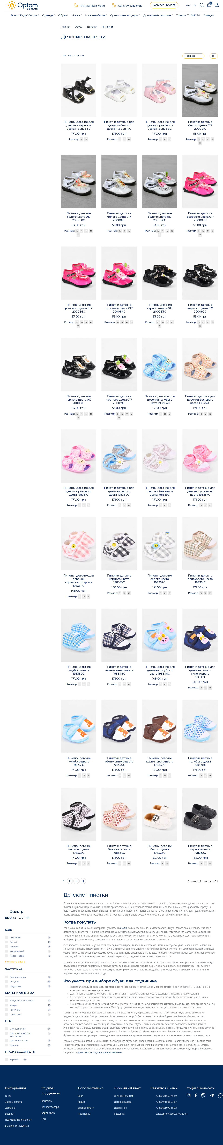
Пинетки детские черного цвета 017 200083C (160, 309)
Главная (65, 26)
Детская (92, 26)
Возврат (9, 1113)
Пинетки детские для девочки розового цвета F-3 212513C (160, 125)
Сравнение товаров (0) (72, 55)
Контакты (46, 1101)
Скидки (209, 15)
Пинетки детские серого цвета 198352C (159, 580)
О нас (8, 1095)
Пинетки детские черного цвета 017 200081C (78, 400)
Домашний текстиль (158, 15)
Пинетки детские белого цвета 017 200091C (200, 125)
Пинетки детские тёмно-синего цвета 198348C (119, 671)
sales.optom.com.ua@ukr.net (171, 1113)
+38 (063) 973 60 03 (166, 1107)
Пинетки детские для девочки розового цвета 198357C (200, 492)
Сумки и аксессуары (125, 15)
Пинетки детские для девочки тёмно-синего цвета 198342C (200, 673)
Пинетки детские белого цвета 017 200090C (78, 217)
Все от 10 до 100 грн (25, 15)
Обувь (63, 15)
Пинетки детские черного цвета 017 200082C (200, 309)
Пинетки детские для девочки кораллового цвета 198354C (78, 581)
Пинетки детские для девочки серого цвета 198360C (119, 492)
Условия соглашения (17, 1125)
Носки (77, 15)
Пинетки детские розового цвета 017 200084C (119, 309)
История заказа (122, 1101)
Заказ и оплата (13, 1101)
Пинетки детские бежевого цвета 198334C (119, 850)
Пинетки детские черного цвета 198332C (200, 850)
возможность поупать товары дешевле (99, 1052)
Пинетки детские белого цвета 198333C (159, 850)
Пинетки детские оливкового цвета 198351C (200, 580)
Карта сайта (48, 1112)
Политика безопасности (18, 1119)
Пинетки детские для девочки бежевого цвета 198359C (160, 492)
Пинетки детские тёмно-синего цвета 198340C (119, 762)
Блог (80, 1095)
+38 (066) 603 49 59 (92, 6)
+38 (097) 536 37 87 (130, 6)
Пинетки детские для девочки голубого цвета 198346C (160, 671)
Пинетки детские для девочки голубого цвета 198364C (160, 400)
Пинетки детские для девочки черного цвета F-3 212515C (78, 125)
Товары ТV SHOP (188, 15)
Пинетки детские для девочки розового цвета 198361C (78, 492)
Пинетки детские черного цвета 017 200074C (119, 400)
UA (194, 5)
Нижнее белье (96, 15)
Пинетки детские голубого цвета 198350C (78, 671)
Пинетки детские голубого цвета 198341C (78, 762)
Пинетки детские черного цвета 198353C (119, 580)
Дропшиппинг (86, 1107)
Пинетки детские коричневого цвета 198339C (159, 762)
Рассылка (119, 1113)
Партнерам (84, 1113)
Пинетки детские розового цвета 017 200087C (200, 217)
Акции (81, 1101)
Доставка (10, 1107)
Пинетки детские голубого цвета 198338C (200, 762)
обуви (123, 928)
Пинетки (107, 26)
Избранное (120, 1107)
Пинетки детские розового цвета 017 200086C (78, 309)
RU (188, 5)
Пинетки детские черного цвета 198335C (78, 850)
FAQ (43, 1118)
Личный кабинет (123, 1095)
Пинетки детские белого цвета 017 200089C (119, 217)
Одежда (48, 15)
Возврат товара (50, 1106)
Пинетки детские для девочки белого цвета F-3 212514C (119, 125)
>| (83, 881)
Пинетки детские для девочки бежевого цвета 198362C (200, 400)
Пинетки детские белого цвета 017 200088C (159, 217)
